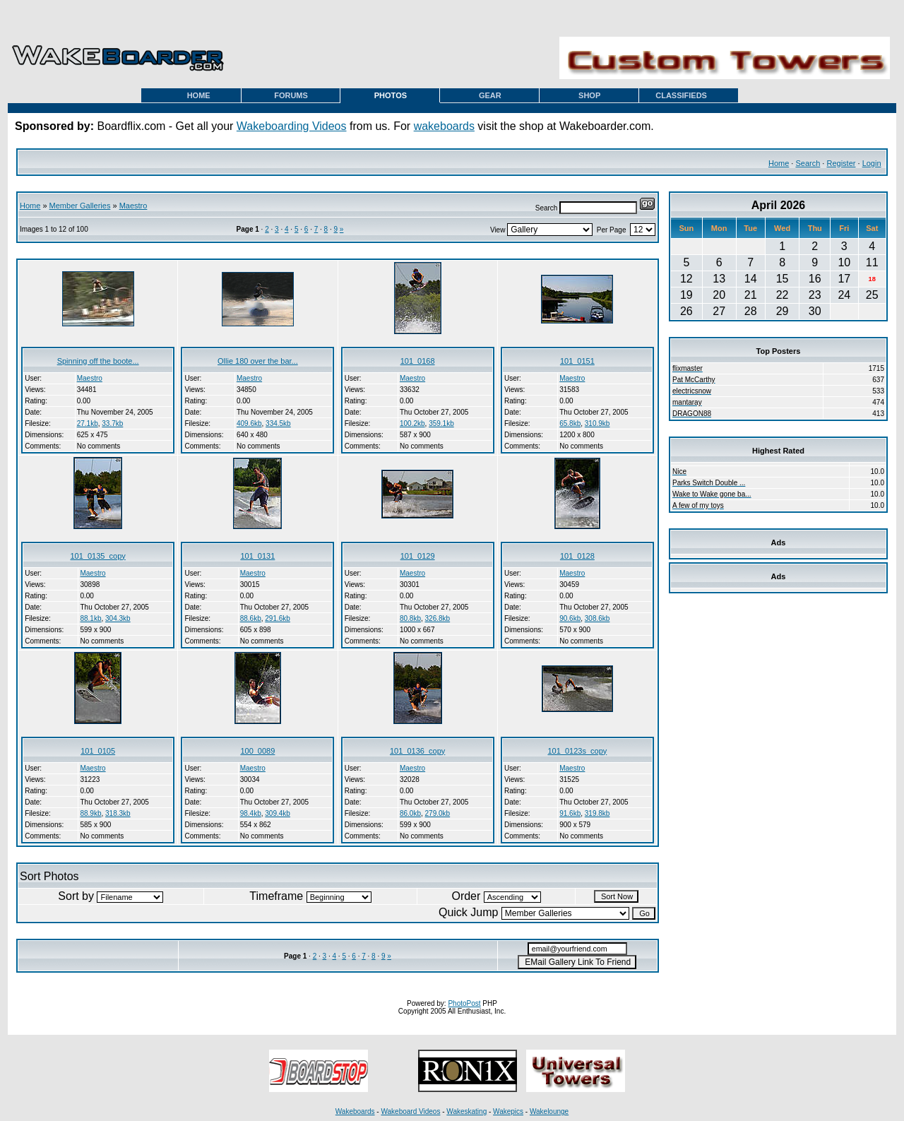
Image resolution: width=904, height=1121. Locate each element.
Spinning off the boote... (98, 361)
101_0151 (577, 361)
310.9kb (597, 423)
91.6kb (570, 813)
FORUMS (291, 95)
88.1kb (90, 618)
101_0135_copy (97, 556)
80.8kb (410, 618)
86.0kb (410, 813)
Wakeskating (466, 1111)
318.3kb (118, 813)
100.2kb (412, 423)
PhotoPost (464, 1003)
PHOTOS (390, 95)
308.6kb (597, 618)
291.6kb (277, 618)
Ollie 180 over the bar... (258, 361)
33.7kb (112, 423)
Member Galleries (80, 205)
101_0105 (98, 751)
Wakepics (508, 1111)
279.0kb (438, 813)
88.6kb (250, 618)
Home (778, 163)
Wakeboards (355, 1111)
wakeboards (444, 126)
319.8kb (597, 813)
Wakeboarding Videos (292, 126)
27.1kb (87, 423)
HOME (198, 95)
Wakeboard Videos (410, 1111)
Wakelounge (549, 1111)
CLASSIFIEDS (681, 95)
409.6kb (249, 423)
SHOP (589, 95)
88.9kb (90, 813)
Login (871, 163)
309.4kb (277, 813)
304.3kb (118, 618)
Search (807, 163)
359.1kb (441, 423)
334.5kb (278, 423)
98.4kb (250, 813)
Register (840, 163)
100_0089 (257, 751)
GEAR (490, 95)
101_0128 (577, 556)
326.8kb (438, 618)
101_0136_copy (417, 751)
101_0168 (417, 361)
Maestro (133, 205)
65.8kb (570, 423)
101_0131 (257, 556)
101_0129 (417, 556)
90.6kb (570, 618)
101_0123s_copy (577, 751)
